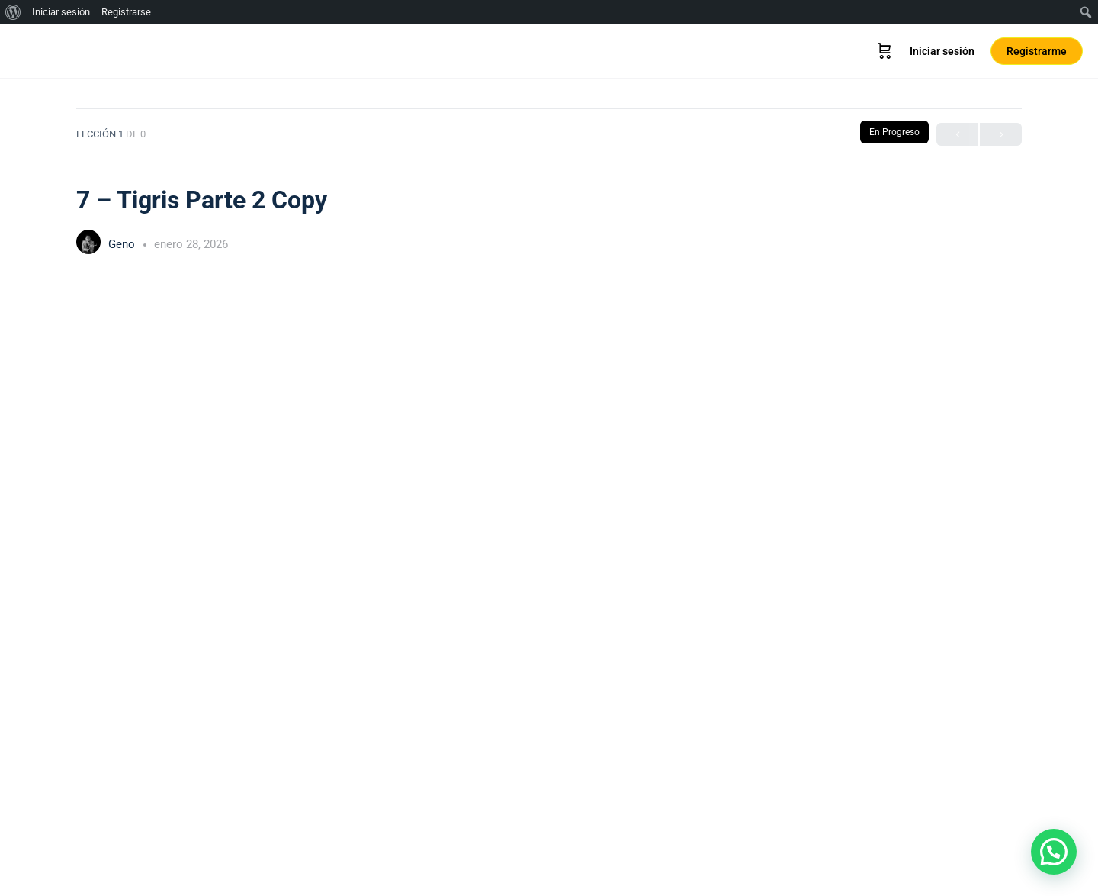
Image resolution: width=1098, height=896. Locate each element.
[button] (1054, 852)
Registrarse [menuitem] (126, 12)
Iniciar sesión (942, 51)
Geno (123, 244)
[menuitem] (13, 12)
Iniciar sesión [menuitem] (61, 12)
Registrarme (1036, 51)
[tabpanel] (549, 566)
